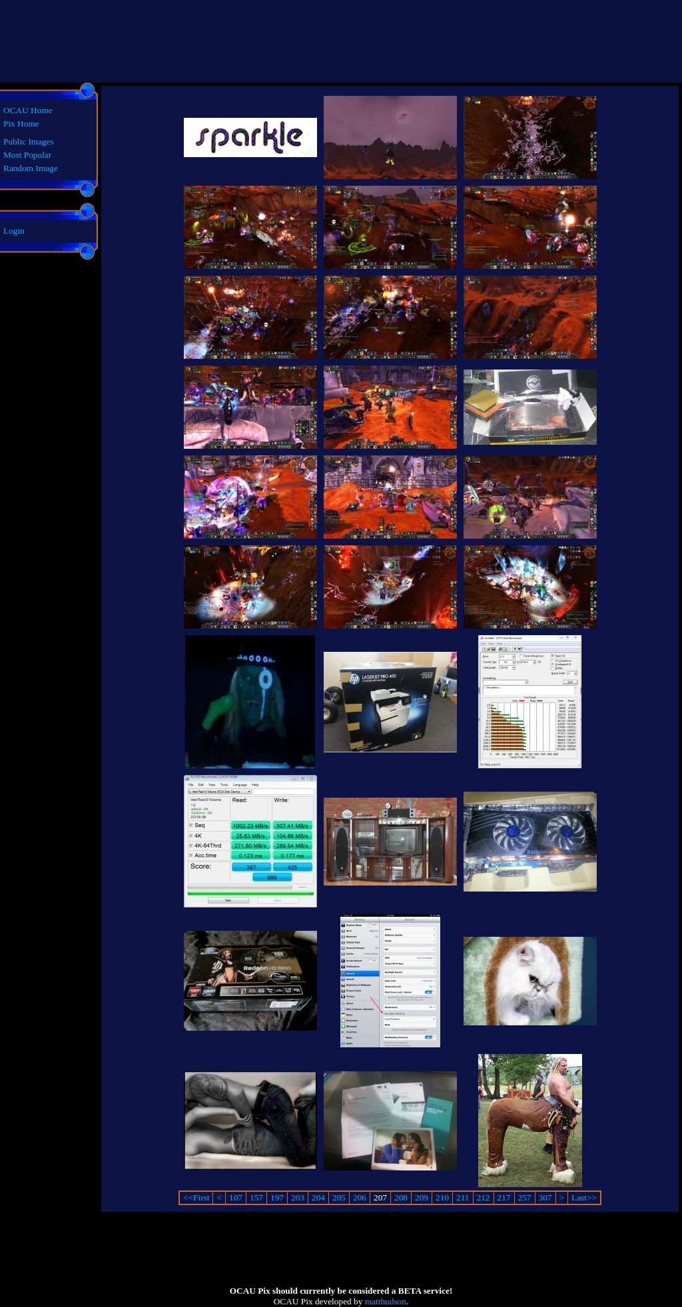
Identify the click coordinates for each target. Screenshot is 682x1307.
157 (256, 1197)
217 (504, 1197)
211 (463, 1197)
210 (442, 1197)
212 (483, 1197)
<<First (196, 1197)
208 (401, 1197)
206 (359, 1197)
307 (545, 1197)
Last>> (584, 1197)
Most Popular (27, 155)
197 (277, 1197)
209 (421, 1197)
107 (235, 1197)
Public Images (28, 141)
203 (297, 1197)
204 (318, 1197)
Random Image (30, 168)
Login (14, 231)
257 (524, 1197)
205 (339, 1197)
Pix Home (21, 124)
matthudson (385, 1301)
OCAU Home (28, 110)
